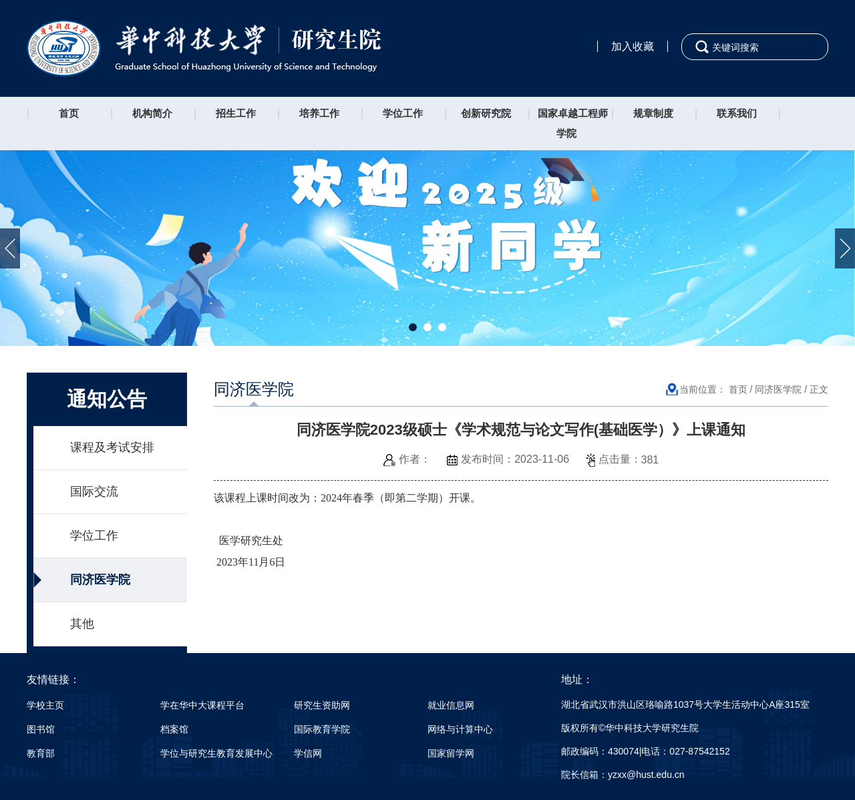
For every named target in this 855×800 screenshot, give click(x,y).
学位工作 (403, 113)
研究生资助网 (322, 705)
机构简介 (152, 113)
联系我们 (737, 113)
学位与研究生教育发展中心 (216, 753)
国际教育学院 (322, 729)
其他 (82, 623)
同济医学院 (100, 579)
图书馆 (41, 729)
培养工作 (319, 113)
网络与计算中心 (460, 729)
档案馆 (174, 729)
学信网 (308, 753)
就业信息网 (451, 705)
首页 (69, 113)
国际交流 (94, 491)
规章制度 (653, 113)
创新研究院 (486, 113)
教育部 (41, 753)
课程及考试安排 (112, 447)
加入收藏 (632, 46)
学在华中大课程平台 (202, 705)
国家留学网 (451, 753)
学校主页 (45, 705)
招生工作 (236, 113)
